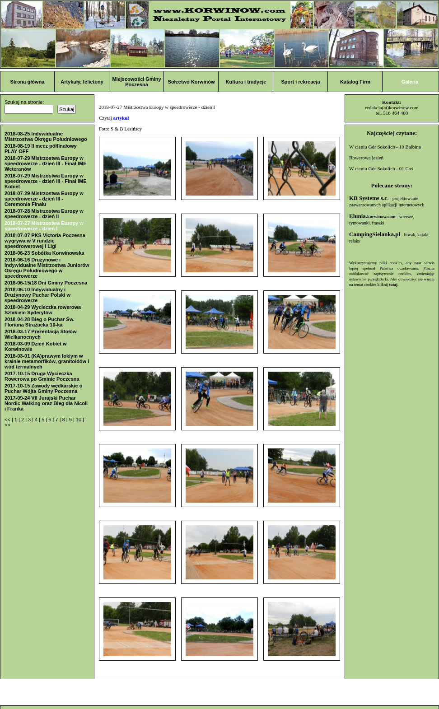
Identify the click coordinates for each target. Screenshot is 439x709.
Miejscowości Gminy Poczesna (136, 81)
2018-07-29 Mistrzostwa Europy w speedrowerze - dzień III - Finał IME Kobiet (46, 181)
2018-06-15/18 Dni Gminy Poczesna (46, 282)
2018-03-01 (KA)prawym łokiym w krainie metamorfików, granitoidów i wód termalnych (47, 361)
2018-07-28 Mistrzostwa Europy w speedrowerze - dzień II (44, 213)
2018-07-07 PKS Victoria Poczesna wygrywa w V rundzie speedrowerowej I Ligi (45, 241)
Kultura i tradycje (246, 81)
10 (79, 419)
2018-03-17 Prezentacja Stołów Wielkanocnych (41, 334)
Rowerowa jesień (366, 157)
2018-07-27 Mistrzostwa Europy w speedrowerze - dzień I (44, 225)
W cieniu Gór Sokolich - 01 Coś (381, 168)
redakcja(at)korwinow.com (391, 107)
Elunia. (372, 216)
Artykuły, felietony (82, 81)
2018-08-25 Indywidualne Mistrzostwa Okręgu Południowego (46, 136)
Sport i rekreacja (300, 81)
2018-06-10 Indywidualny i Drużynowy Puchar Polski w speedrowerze (37, 295)
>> (7, 425)
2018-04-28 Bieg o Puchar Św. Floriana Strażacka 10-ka (40, 322)
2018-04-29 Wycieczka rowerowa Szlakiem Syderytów (43, 309)
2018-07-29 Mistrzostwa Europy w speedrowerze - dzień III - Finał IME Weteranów (46, 163)
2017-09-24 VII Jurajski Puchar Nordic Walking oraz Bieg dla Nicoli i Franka (46, 403)
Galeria (410, 81)
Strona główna (27, 81)
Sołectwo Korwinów (191, 81)
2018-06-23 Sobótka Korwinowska (44, 253)
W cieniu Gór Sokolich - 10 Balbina (385, 146)
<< (8, 419)
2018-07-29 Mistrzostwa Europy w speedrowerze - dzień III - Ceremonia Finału (44, 199)
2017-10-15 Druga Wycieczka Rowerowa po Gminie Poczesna (42, 376)
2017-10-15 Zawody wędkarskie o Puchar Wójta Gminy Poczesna (43, 388)
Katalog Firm (355, 81)
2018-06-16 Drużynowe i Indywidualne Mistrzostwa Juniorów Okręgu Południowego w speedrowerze (47, 268)
